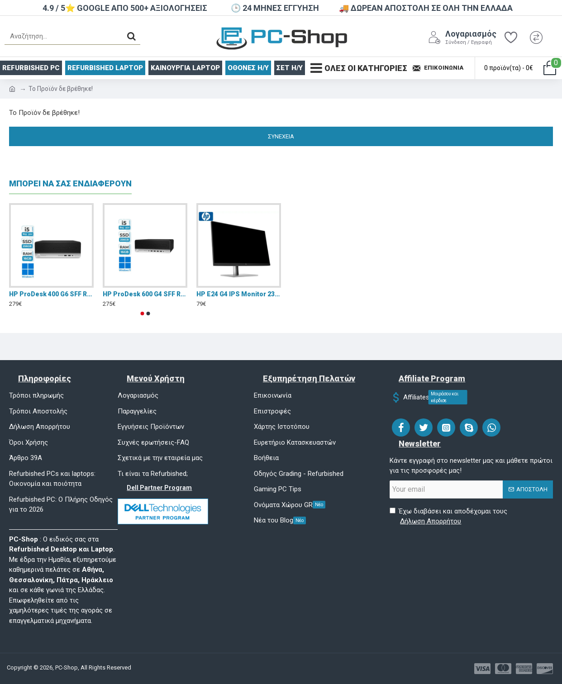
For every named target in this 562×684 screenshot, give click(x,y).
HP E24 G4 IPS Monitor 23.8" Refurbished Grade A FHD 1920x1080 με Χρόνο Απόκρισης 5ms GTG (238, 294)
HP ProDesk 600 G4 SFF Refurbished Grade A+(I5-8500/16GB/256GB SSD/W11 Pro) (145, 294)
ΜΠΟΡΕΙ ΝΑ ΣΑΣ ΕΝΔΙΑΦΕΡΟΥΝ (70, 183)
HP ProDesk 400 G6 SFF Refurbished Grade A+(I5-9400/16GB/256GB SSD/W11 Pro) (51, 294)
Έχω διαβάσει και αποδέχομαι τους (448, 517)
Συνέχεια (281, 136)
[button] (142, 313)
